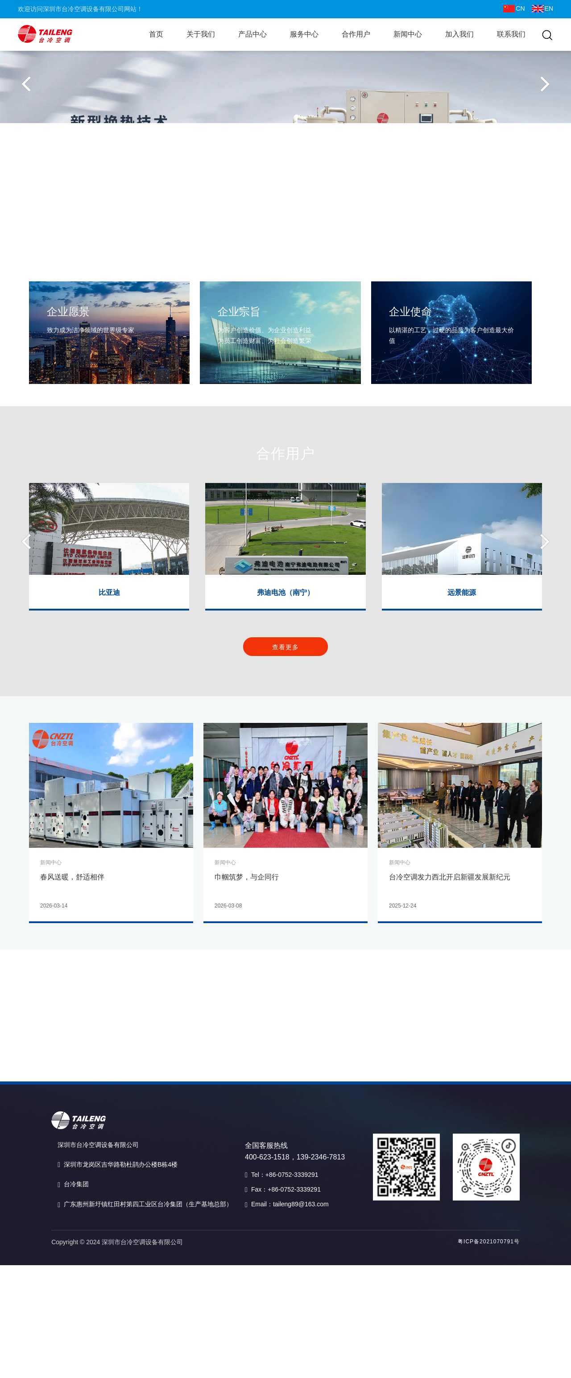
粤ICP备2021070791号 (489, 1241)
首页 (156, 34)
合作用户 (356, 34)
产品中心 (252, 34)
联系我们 (511, 34)
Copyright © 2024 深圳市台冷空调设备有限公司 (117, 1242)
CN (514, 8)
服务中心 (304, 34)
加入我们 (459, 34)
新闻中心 (407, 34)
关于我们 (200, 34)
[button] (26, 147)
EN (542, 8)
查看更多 (285, 668)
